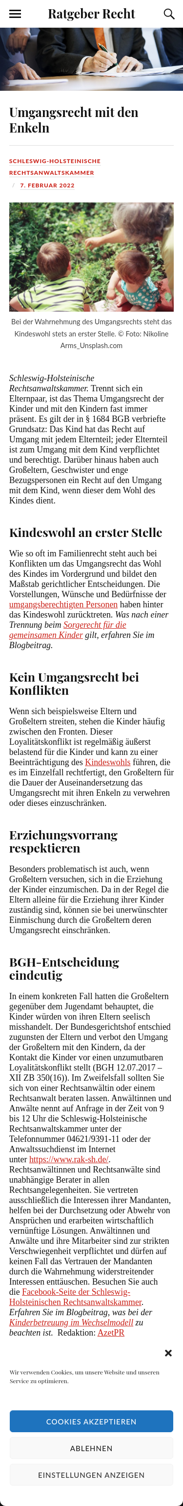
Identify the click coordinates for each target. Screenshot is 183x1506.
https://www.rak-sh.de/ (68, 1159)
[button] (168, 1353)
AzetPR (111, 1333)
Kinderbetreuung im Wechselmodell (71, 1322)
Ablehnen (91, 1448)
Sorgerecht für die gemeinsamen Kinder (67, 630)
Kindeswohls (107, 762)
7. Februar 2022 (47, 185)
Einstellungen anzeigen (91, 1475)
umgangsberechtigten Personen (63, 604)
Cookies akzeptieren (91, 1421)
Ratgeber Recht (91, 13)
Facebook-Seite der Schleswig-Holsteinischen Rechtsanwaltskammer (75, 1297)
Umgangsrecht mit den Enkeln (74, 119)
